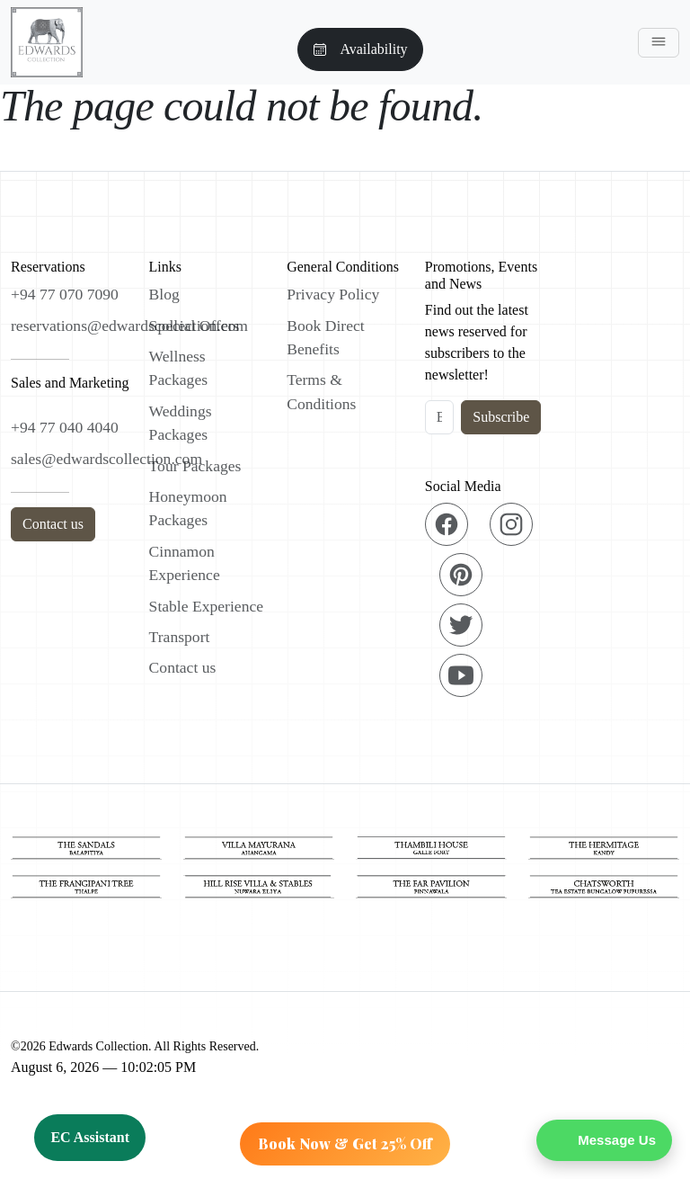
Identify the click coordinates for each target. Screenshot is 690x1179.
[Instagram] (511, 524)
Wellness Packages (178, 368)
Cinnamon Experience (184, 563)
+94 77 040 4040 (65, 427)
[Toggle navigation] (658, 43)
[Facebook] (446, 524)
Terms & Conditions (321, 391)
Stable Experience (206, 606)
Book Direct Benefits (325, 337)
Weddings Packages (180, 422)
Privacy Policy (333, 294)
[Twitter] (460, 625)
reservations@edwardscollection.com (129, 326)
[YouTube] (460, 675)
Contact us (53, 523)
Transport (179, 637)
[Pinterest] (460, 574)
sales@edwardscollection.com (106, 459)
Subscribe (501, 416)
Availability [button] (360, 49)
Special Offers (194, 326)
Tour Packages (195, 466)
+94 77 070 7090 (65, 294)
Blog (164, 294)
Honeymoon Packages (188, 508)
